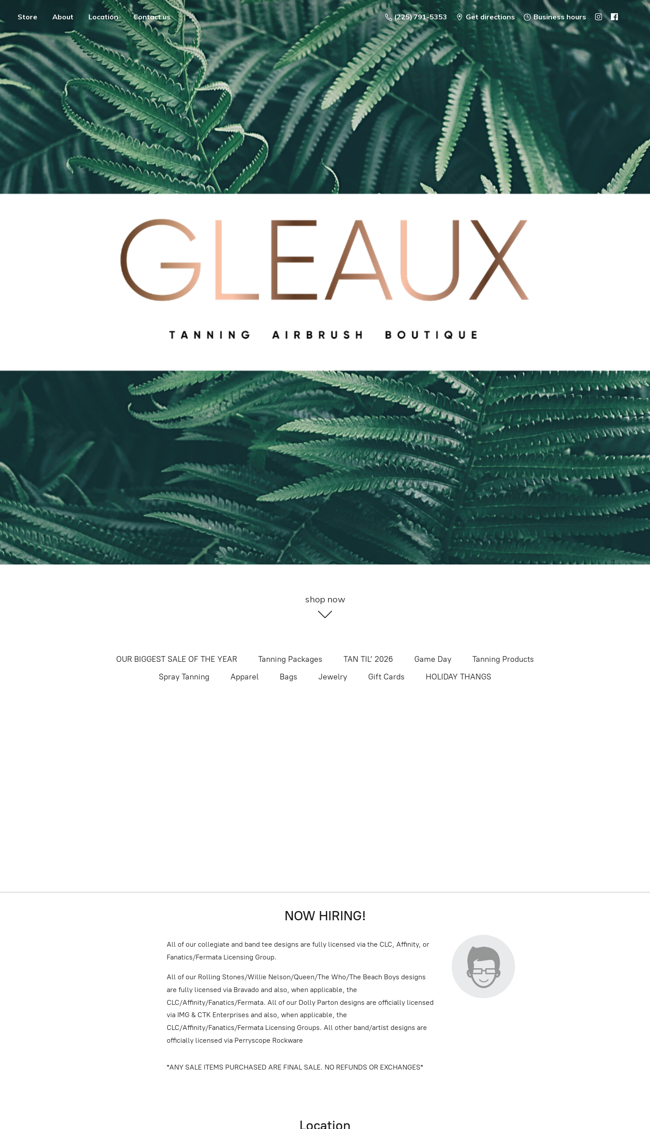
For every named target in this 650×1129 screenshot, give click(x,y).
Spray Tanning (184, 677)
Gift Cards (386, 677)
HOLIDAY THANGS (458, 677)
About (62, 16)
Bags (288, 677)
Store (27, 16)
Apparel (244, 677)
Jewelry (332, 677)
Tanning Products (503, 659)
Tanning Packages (290, 659)
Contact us (152, 16)
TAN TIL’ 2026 (368, 659)
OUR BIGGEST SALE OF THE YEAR (176, 659)
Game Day (432, 659)
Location (103, 16)
